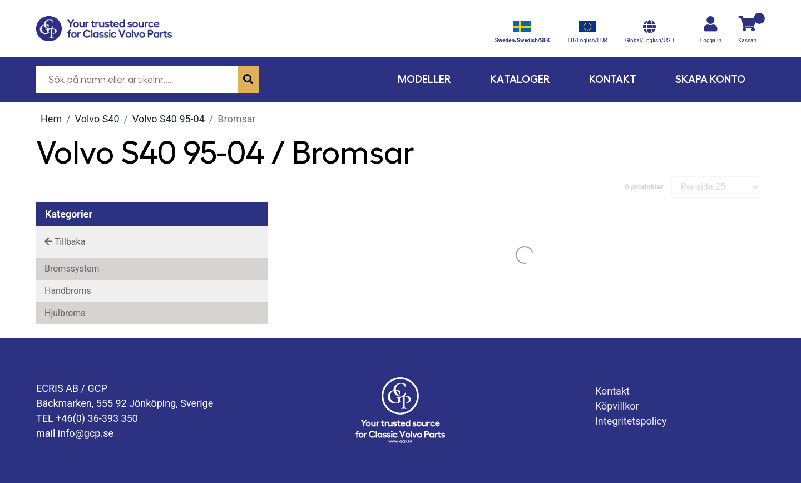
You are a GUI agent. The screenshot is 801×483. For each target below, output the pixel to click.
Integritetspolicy (631, 421)
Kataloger (520, 79)
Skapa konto (710, 79)
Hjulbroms (65, 313)
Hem (51, 119)
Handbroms (67, 290)
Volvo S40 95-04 (168, 119)
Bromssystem (71, 268)
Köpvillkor (617, 406)
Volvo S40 (97, 119)
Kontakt (612, 79)
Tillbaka (64, 241)
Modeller (424, 79)
